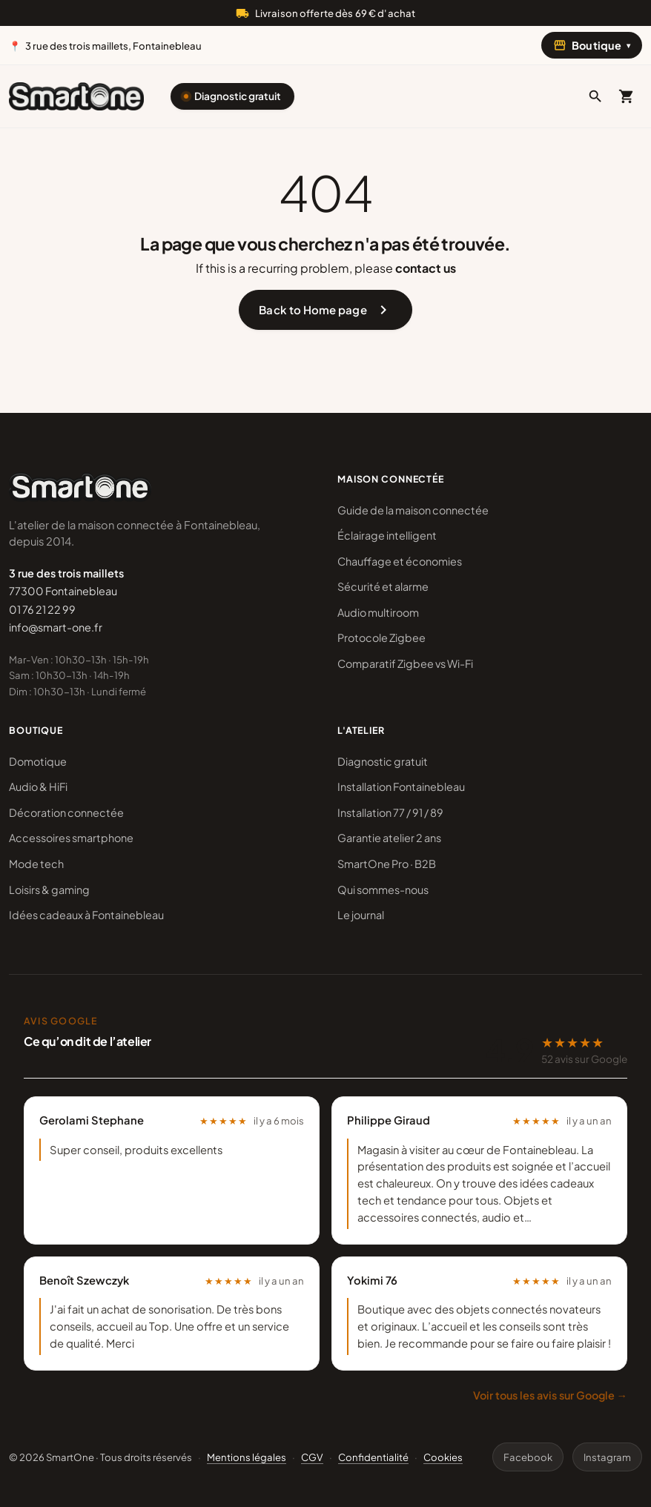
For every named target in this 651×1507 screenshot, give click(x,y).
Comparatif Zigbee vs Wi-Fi (405, 663)
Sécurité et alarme (383, 586)
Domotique (38, 761)
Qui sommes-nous (383, 889)
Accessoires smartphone (71, 837)
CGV (312, 1457)
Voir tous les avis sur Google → (550, 1395)
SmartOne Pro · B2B (386, 863)
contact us (425, 268)
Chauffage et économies (399, 561)
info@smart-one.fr (55, 627)
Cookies (443, 1457)
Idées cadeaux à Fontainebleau (86, 914)
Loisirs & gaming (49, 889)
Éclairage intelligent (387, 535)
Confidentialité (373, 1457)
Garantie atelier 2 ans (389, 837)
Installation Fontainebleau (401, 786)
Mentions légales (246, 1457)
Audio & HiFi (38, 786)
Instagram (607, 1457)
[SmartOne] (76, 96)
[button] (595, 96)
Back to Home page (325, 310)
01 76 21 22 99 (42, 609)
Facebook (527, 1457)
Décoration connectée (66, 812)
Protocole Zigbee (381, 637)
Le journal (360, 914)
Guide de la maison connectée (413, 510)
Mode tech (36, 863)
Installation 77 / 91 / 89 (390, 812)
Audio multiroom (378, 612)
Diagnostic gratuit (237, 96)
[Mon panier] (626, 96)
